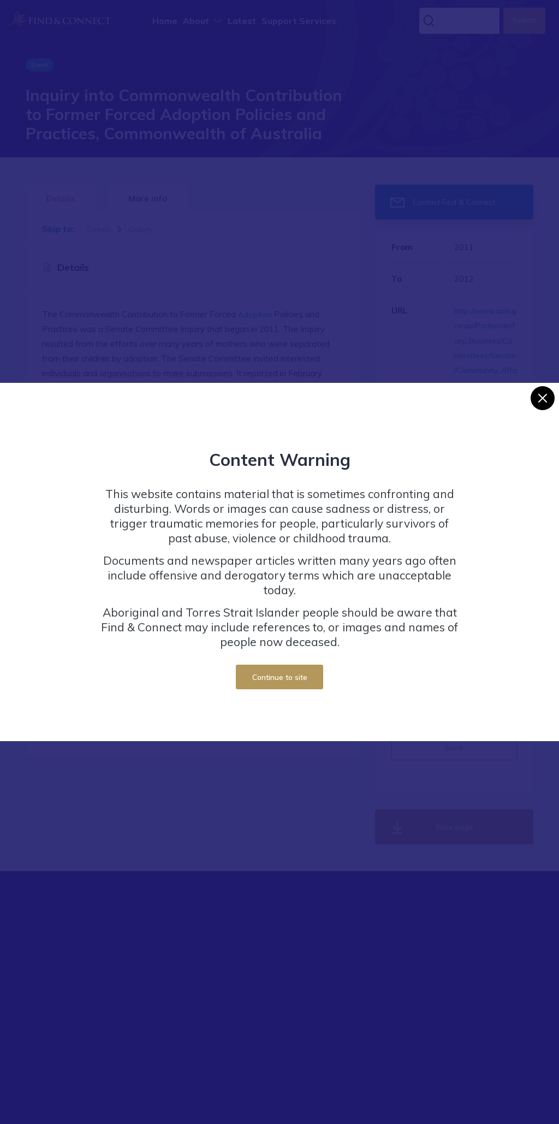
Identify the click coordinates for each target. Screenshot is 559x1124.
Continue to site (279, 677)
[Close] (543, 398)
